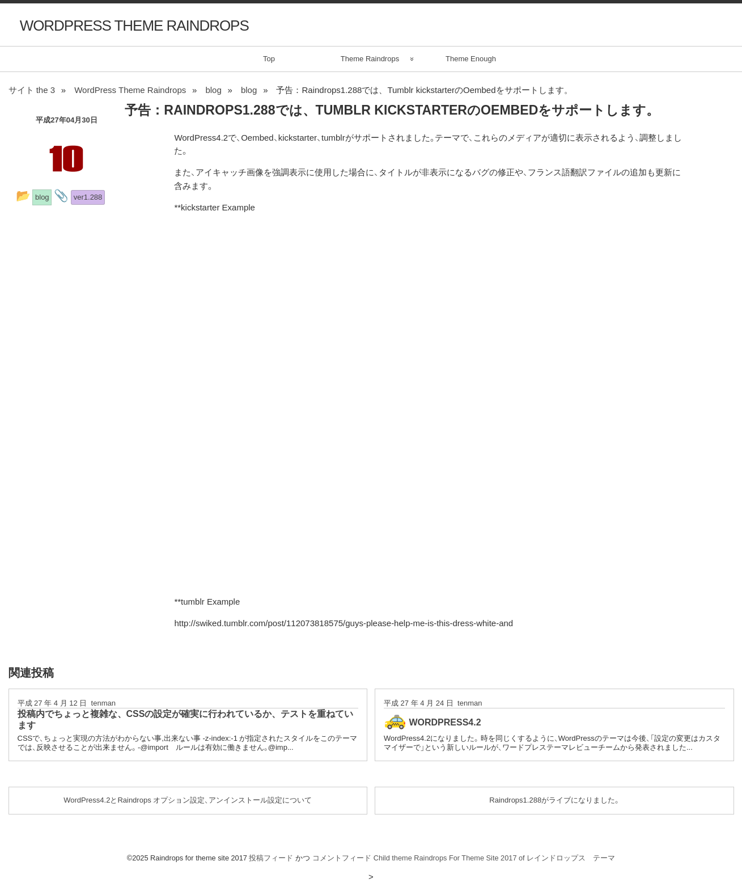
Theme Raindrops (370, 58)
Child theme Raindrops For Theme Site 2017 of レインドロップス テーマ (495, 858)
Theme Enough (471, 58)
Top (269, 58)
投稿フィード (271, 858)
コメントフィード (341, 858)
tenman (103, 703)
